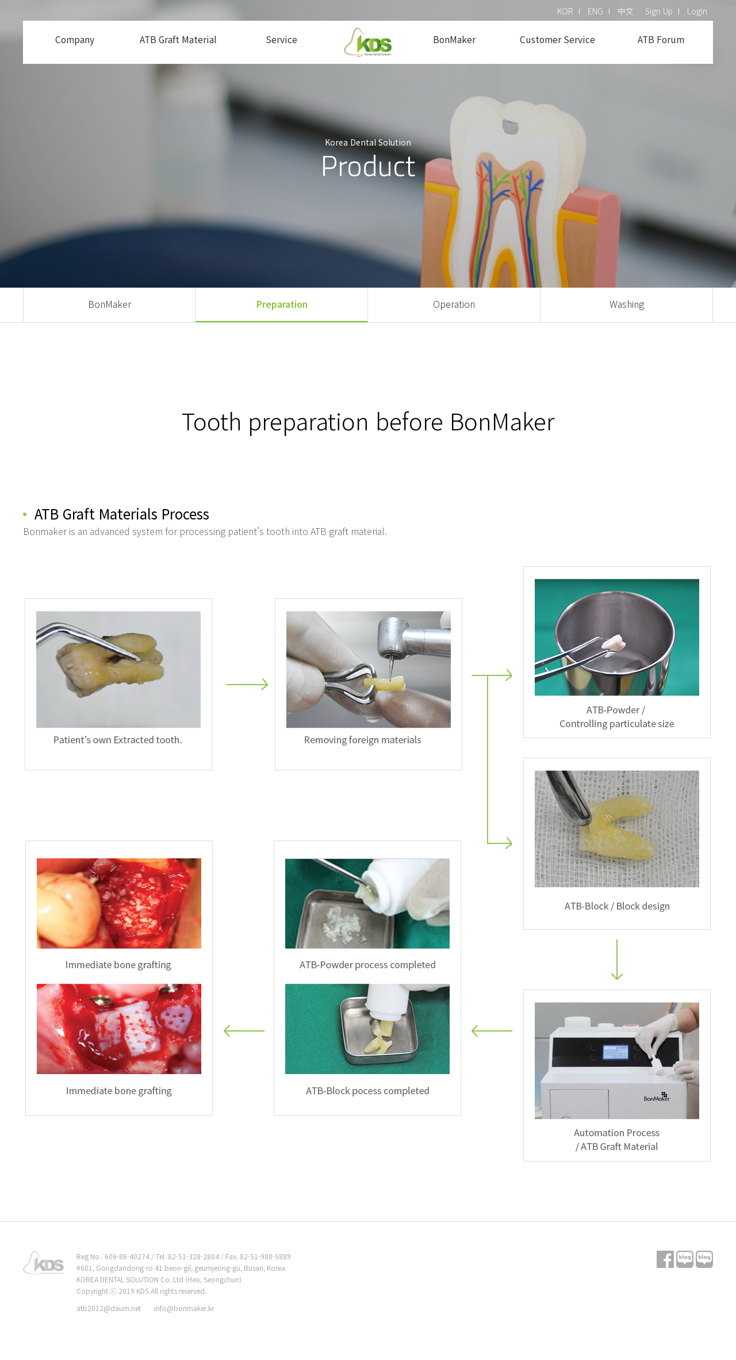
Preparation (282, 304)
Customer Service (557, 40)
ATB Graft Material (178, 40)
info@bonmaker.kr (184, 1308)
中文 (626, 11)
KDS (368, 42)
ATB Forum (661, 40)
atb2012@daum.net (108, 1308)
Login (697, 11)
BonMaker (454, 40)
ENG (595, 11)
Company (75, 40)
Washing (627, 304)
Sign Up (659, 11)
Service (281, 40)
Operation (454, 304)
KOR (565, 11)
